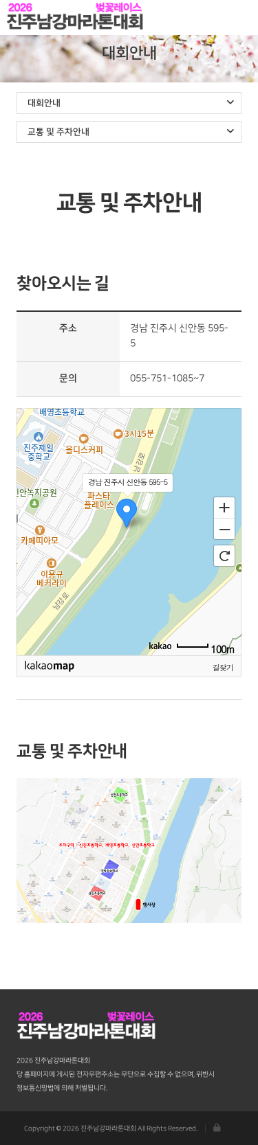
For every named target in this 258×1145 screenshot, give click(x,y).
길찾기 (223, 667)
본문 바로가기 (0, 0)
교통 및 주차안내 (130, 132)
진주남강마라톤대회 (75, 17)
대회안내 (130, 103)
